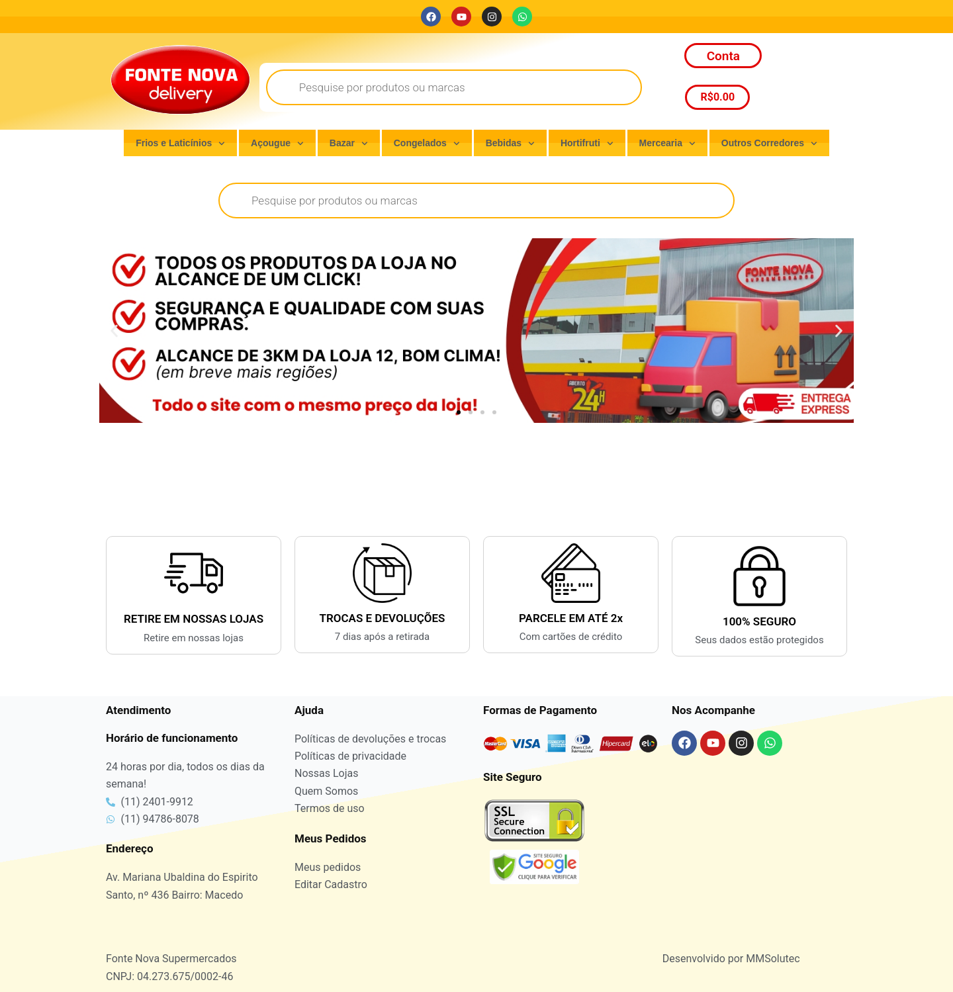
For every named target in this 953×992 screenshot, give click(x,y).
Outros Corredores (769, 144)
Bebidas (510, 144)
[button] (114, 330)
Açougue (277, 144)
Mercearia (667, 144)
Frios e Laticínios (180, 144)
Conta (723, 56)
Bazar (349, 144)
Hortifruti (587, 144)
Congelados (427, 144)
